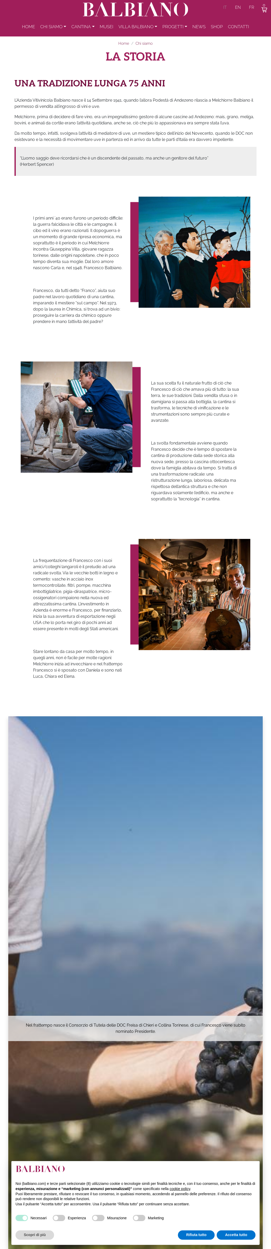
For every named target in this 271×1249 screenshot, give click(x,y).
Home (28, 28)
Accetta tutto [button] (236, 1235)
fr (251, 7)
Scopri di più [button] (35, 1235)
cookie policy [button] (180, 1189)
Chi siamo (51, 28)
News (199, 28)
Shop (217, 28)
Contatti (238, 28)
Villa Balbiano (136, 28)
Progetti (173, 28)
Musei (107, 28)
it (225, 7)
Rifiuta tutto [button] (196, 1235)
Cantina (81, 28)
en (238, 7)
